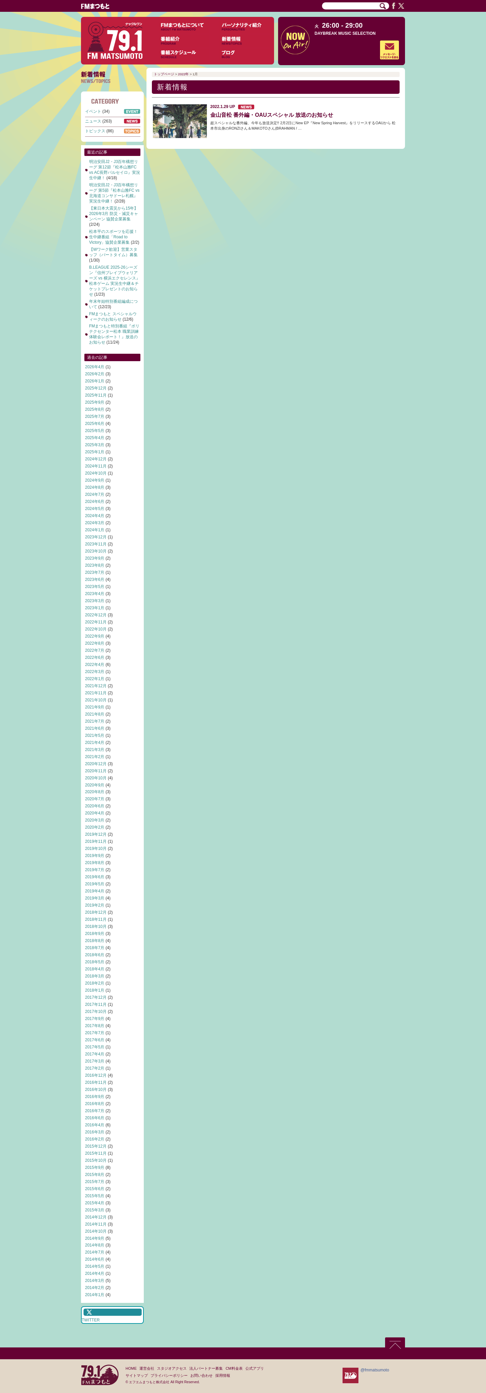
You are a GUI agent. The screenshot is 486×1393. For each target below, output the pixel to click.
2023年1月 (94, 608)
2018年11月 (96, 919)
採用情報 (222, 1375)
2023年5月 (94, 586)
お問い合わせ (201, 1375)
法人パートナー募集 (206, 1368)
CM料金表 (233, 1368)
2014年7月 (94, 1252)
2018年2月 (94, 983)
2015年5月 (94, 1196)
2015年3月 (94, 1210)
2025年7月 (94, 416)
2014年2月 (94, 1287)
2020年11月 (96, 771)
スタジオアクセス (172, 1368)
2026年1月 (94, 381)
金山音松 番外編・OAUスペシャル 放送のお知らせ (271, 115)
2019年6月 (94, 877)
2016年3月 (94, 1132)
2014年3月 (94, 1280)
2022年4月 (94, 664)
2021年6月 (94, 728)
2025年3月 (94, 445)
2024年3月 (94, 522)
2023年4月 (94, 593)
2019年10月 (96, 848)
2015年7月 (94, 1181)
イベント (93, 111)
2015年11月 (96, 1153)
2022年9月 (94, 636)
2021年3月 (94, 749)
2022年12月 (96, 615)
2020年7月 (94, 799)
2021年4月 (94, 742)
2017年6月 (94, 1040)
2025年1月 (94, 452)
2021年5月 (94, 735)
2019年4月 (94, 891)
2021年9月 (94, 707)
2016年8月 (94, 1103)
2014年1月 (94, 1294)
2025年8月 (94, 409)
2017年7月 (94, 1032)
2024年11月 (96, 466)
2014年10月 (96, 1231)
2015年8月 (94, 1174)
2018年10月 (96, 926)
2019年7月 (94, 869)
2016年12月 (96, 1075)
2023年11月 (96, 544)
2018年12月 (96, 912)
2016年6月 (94, 1118)
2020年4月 (94, 813)
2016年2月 (94, 1139)
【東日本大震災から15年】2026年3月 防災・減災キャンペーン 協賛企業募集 (113, 213)
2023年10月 (96, 551)
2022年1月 (94, 678)
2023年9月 (94, 558)
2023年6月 (94, 579)
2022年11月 (96, 622)
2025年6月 (94, 423)
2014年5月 (94, 1266)
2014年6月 (94, 1259)
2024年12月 (96, 459)
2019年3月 (94, 898)
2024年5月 (94, 508)
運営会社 (146, 1368)
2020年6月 (94, 806)
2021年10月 (96, 700)
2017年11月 (96, 1004)
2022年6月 (94, 657)
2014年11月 (96, 1224)
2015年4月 (94, 1203)
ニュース (93, 121)
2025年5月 (94, 430)
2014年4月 (94, 1273)
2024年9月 (94, 480)
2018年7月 (94, 947)
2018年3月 (94, 976)
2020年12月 (96, 763)
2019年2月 (94, 905)
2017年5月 (94, 1047)
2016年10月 (96, 1089)
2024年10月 (96, 473)
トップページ (164, 74)
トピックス (95, 131)
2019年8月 (94, 862)
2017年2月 (94, 1068)
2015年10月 (96, 1160)
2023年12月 (96, 537)
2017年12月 (96, 997)
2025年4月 (94, 437)
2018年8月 (94, 940)
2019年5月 (94, 884)
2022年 (183, 74)
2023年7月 (94, 572)
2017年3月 (94, 1061)
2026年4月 (94, 367)
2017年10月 (96, 1011)
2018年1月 (94, 990)
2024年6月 (94, 501)
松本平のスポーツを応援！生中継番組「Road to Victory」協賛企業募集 (113, 237)
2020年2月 (94, 827)
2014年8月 (94, 1245)
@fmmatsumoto (374, 1370)
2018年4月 (94, 969)
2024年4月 (94, 515)
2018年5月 (94, 962)
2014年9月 (94, 1238)
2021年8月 (94, 714)
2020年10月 (96, 778)
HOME (131, 1368)
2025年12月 (96, 388)
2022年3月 (94, 671)
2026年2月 (94, 374)
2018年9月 (94, 933)
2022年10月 (96, 629)
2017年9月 (94, 1018)
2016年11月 (96, 1082)
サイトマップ (137, 1375)
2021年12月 (96, 686)
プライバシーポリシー (169, 1375)
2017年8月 (94, 1025)
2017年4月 (94, 1054)
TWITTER (91, 1320)
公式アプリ (254, 1368)
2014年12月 (96, 1217)
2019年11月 (96, 841)
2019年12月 (96, 834)
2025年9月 (94, 402)
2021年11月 (96, 693)
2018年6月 (94, 955)
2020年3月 (94, 820)
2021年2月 (94, 756)
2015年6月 (94, 1188)
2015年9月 (94, 1167)
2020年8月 (94, 791)
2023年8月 (94, 565)
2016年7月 (94, 1110)
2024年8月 (94, 487)
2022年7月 (94, 650)
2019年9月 (94, 855)
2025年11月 (96, 395)
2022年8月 (94, 643)
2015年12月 (96, 1146)
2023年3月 (94, 600)
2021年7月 (94, 721)
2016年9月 (94, 1096)
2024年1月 (94, 530)
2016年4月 (94, 1125)
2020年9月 (94, 785)
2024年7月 (94, 494)
